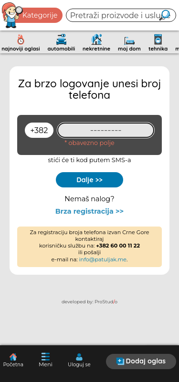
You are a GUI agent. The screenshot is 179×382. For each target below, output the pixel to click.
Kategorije (30, 15)
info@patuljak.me (103, 259)
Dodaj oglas (141, 361)
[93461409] (105, 130)
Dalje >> (89, 180)
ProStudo (106, 301)
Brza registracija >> (89, 211)
